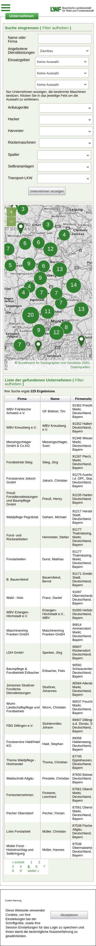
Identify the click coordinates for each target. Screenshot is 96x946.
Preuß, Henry (52, 499)
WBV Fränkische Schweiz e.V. (18, 411)
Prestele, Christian (55, 778)
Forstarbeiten (16, 559)
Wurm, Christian (54, 707)
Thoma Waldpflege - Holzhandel (21, 762)
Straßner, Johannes (49, 689)
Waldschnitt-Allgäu (20, 778)
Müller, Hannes (53, 850)
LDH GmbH (14, 652)
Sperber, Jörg (52, 652)
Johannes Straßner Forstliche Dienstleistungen (20, 689)
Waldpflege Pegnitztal (22, 517)
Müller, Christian (54, 831)
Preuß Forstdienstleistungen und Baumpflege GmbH (22, 498)
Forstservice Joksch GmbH (20, 480)
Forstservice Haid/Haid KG (23, 744)
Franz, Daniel (52, 598)
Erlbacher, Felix (53, 671)
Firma (22, 399)
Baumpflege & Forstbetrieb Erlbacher (22, 670)
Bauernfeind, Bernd (51, 579)
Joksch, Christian (54, 480)
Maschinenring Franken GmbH (17, 632)
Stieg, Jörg (50, 462)
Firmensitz (83, 399)
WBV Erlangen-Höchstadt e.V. (17, 614)
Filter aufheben (56, 28)
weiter (33, 871)
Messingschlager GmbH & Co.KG (18, 444)
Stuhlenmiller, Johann (52, 725)
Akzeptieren (69, 915)
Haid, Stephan (52, 744)
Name (55, 399)
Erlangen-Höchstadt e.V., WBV (53, 614)
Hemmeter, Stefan (55, 537)
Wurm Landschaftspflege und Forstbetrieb (22, 707)
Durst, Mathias (53, 559)
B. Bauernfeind (17, 579)
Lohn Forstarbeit (18, 831)
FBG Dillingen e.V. (19, 726)
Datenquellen (80, 367)
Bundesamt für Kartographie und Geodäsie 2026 (53, 363)
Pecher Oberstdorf (19, 813)
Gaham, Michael (54, 517)
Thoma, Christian (54, 762)
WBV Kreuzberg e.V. (21, 427)
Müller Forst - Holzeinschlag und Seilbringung (19, 849)
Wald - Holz (14, 598)
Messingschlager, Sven (55, 444)
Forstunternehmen (19, 795)
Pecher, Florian (53, 813)
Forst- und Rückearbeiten (17, 537)
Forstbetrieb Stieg (19, 462)
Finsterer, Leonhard (49, 795)
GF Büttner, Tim (53, 411)
